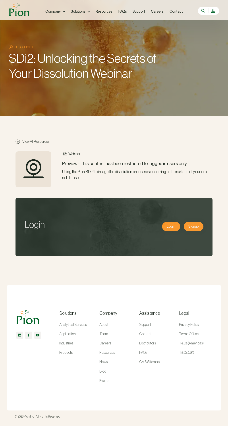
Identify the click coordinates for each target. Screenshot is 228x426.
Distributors (147, 343)
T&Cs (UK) (186, 352)
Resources (107, 352)
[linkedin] (19, 335)
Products (66, 352)
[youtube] (37, 335)
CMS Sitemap (149, 362)
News (103, 362)
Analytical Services (73, 324)
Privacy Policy (189, 324)
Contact (145, 334)
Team (103, 334)
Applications (68, 334)
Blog (102, 371)
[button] (55, 11)
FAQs (143, 352)
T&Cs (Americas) (191, 343)
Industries (66, 343)
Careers (105, 343)
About (103, 324)
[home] (19, 10)
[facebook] (28, 335)
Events (104, 381)
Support (145, 324)
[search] (203, 11)
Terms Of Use (189, 334)
